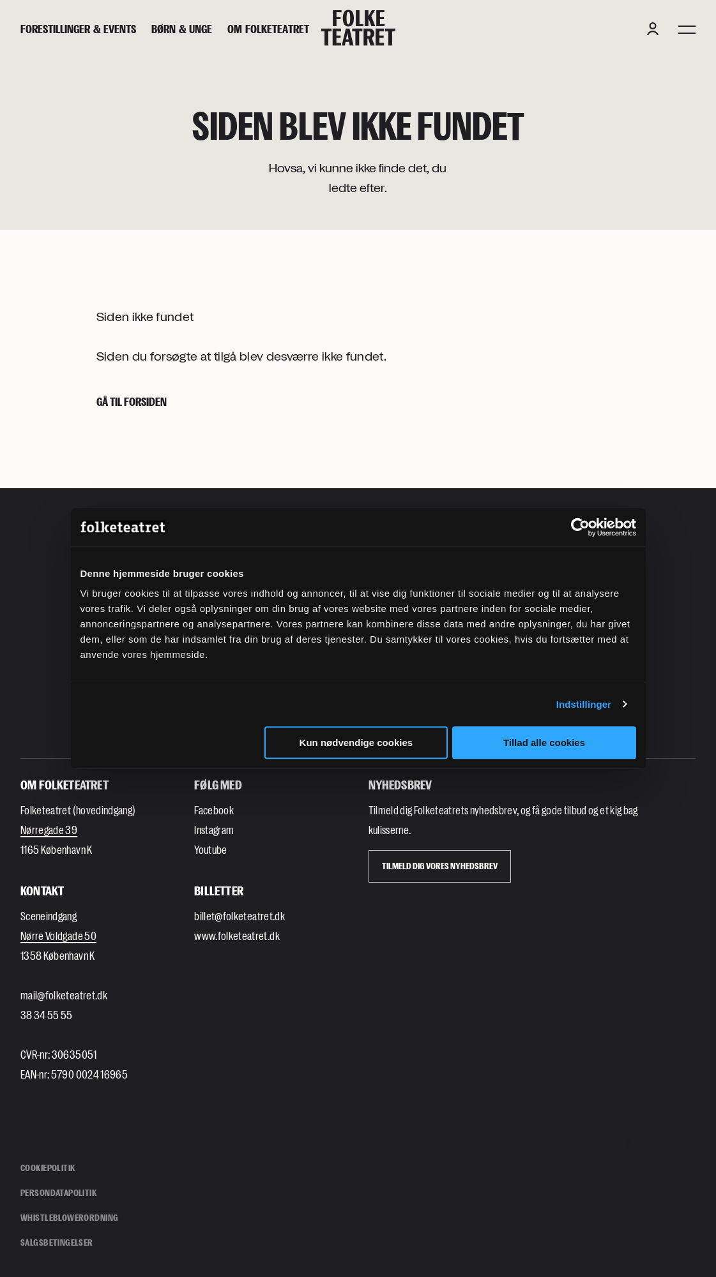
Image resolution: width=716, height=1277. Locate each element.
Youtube (210, 849)
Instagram (214, 830)
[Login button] (653, 29)
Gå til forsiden (131, 401)
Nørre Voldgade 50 (58, 936)
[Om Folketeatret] (268, 29)
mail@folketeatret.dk (63, 995)
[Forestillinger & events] (78, 29)
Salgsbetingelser (56, 1242)
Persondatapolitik (58, 1192)
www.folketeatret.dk (237, 936)
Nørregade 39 (48, 830)
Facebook (214, 810)
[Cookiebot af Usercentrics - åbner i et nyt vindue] (580, 527)
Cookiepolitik (47, 1167)
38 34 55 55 (46, 1015)
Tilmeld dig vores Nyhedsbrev (440, 865)
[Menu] (687, 29)
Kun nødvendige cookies (356, 742)
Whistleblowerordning (69, 1217)
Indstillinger (583, 704)
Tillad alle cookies (544, 742)
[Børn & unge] (181, 29)
